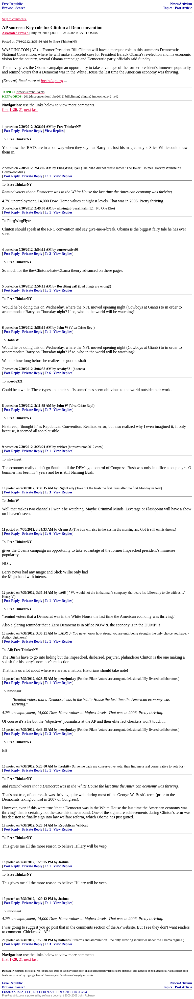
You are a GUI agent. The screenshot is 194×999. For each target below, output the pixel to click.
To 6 (48, 373)
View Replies (54, 131)
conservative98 (68, 250)
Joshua (63, 862)
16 (4, 766)
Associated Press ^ (15, 33)
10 (4, 488)
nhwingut (64, 208)
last (35, 109)
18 (4, 862)
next (27, 109)
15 (4, 730)
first (5, 109)
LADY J (65, 633)
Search (20, 8)
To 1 (48, 176)
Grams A (64, 529)
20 (4, 940)
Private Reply (32, 131)
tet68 (62, 592)
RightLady (67, 488)
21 (21, 109)
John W (62, 328)
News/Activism (181, 4)
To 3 (48, 492)
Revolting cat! (67, 286)
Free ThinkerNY (69, 127)
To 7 (48, 410)
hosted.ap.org (52, 81)
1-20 (13, 109)
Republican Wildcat (73, 825)
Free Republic (12, 4)
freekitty (65, 766)
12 (4, 592)
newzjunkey (67, 679)
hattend (64, 940)
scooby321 (64, 369)
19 (4, 899)
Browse (7, 8)
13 (4, 633)
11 (3, 529)
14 (4, 679)
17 (4, 825)
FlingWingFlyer (68, 168)
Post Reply (12, 131)
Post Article (183, 8)
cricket (62, 447)
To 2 (48, 254)
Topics (167, 8)
